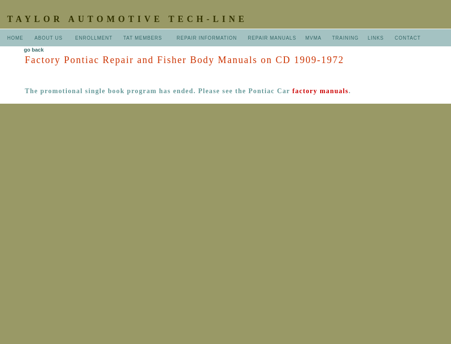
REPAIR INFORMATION (208, 38)
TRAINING (345, 38)
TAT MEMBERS (143, 38)
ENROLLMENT (94, 38)
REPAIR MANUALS (272, 38)
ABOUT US (49, 38)
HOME (15, 38)
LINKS (375, 38)
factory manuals (321, 91)
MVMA (313, 38)
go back (34, 50)
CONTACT (408, 38)
